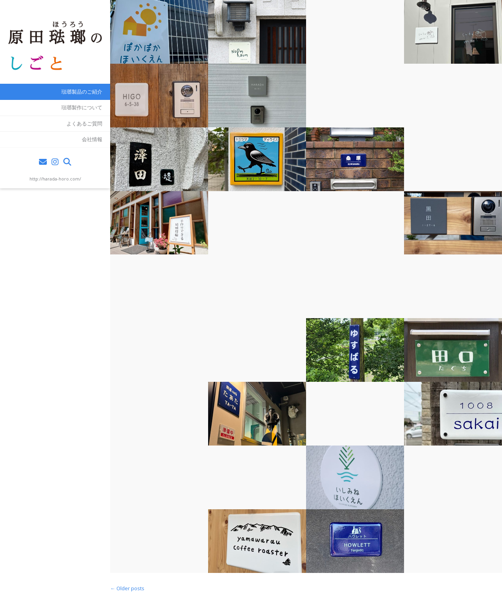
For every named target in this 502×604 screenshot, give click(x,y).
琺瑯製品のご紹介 (81, 91)
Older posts (127, 588)
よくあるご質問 (84, 123)
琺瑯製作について (81, 107)
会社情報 (92, 139)
